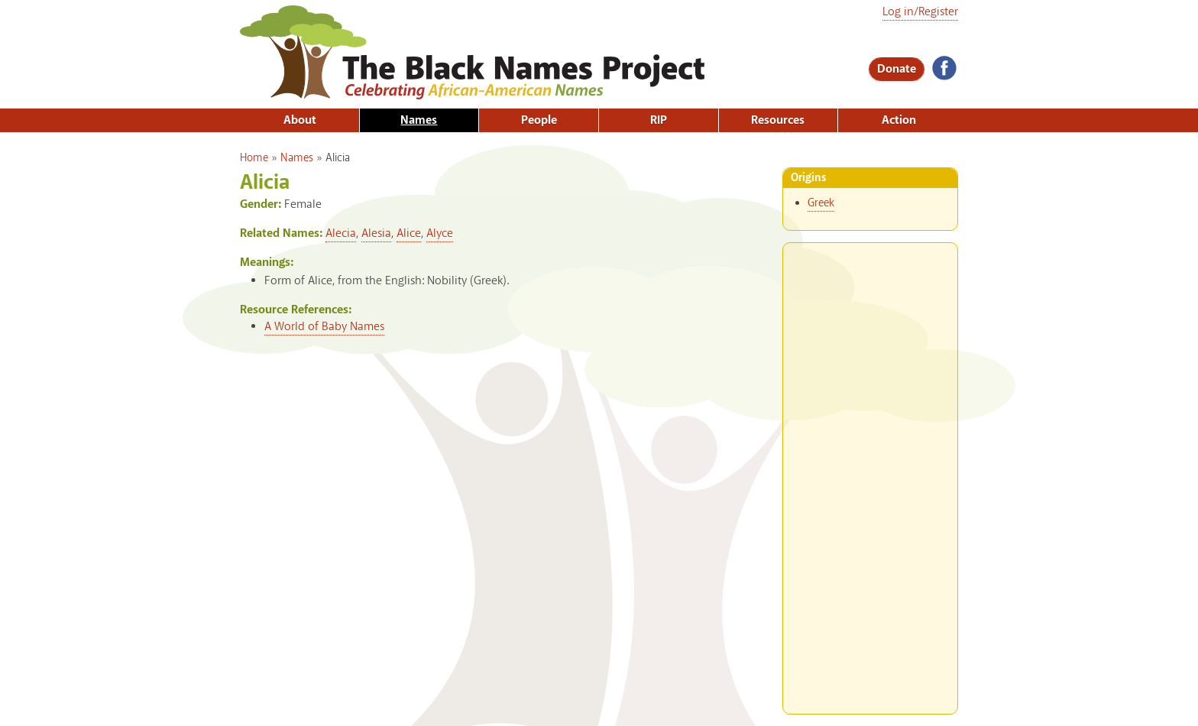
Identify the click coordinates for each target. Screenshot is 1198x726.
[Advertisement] (870, 472)
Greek (821, 203)
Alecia (340, 233)
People (539, 120)
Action (899, 120)
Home (254, 158)
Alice (409, 233)
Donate (896, 69)
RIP (658, 120)
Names (418, 120)
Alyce (439, 233)
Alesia (376, 233)
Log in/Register (920, 12)
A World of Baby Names (324, 327)
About (299, 120)
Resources (778, 120)
